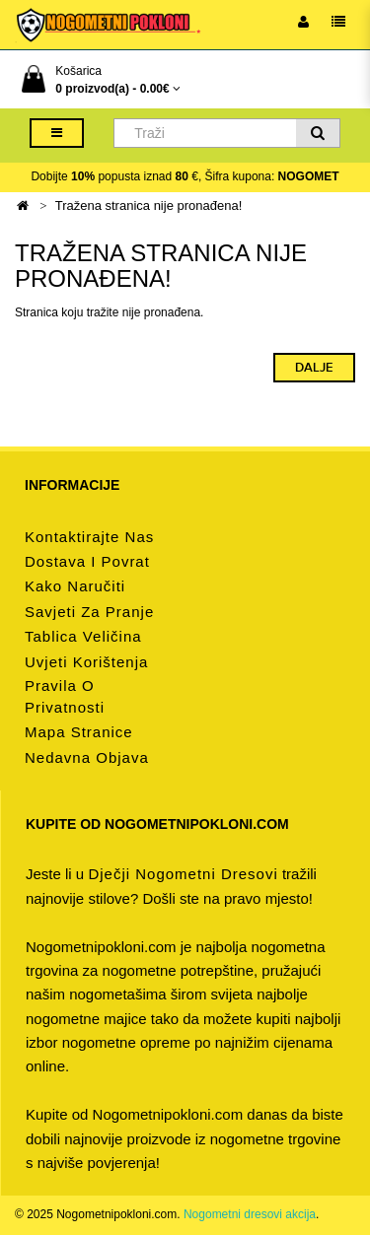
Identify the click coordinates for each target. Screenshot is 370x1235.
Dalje (314, 368)
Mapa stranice (79, 731)
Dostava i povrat (87, 561)
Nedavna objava (87, 757)
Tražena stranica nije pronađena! (149, 205)
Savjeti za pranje (89, 611)
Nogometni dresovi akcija (250, 1214)
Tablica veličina (83, 636)
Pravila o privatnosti (65, 696)
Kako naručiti (75, 586)
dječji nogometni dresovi (182, 873)
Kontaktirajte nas (89, 536)
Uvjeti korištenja (86, 661)
